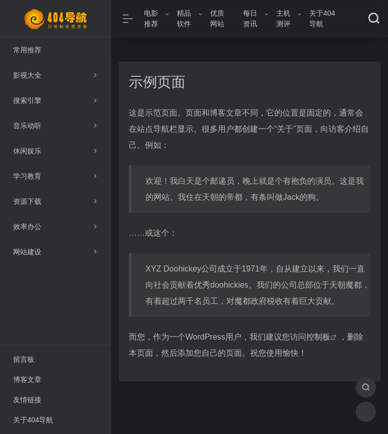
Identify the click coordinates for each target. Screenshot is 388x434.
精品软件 (184, 18)
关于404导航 (322, 18)
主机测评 (283, 18)
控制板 (318, 337)
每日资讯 (250, 18)
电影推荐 (151, 18)
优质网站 (217, 18)
